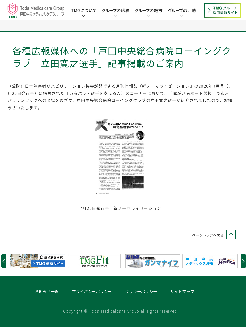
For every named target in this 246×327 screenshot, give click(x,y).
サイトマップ (182, 291)
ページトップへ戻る (213, 235)
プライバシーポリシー (92, 291)
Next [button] (243, 261)
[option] (39, 261)
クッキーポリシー (141, 291)
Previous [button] (3, 261)
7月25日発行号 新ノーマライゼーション (120, 208)
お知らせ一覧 (47, 291)
